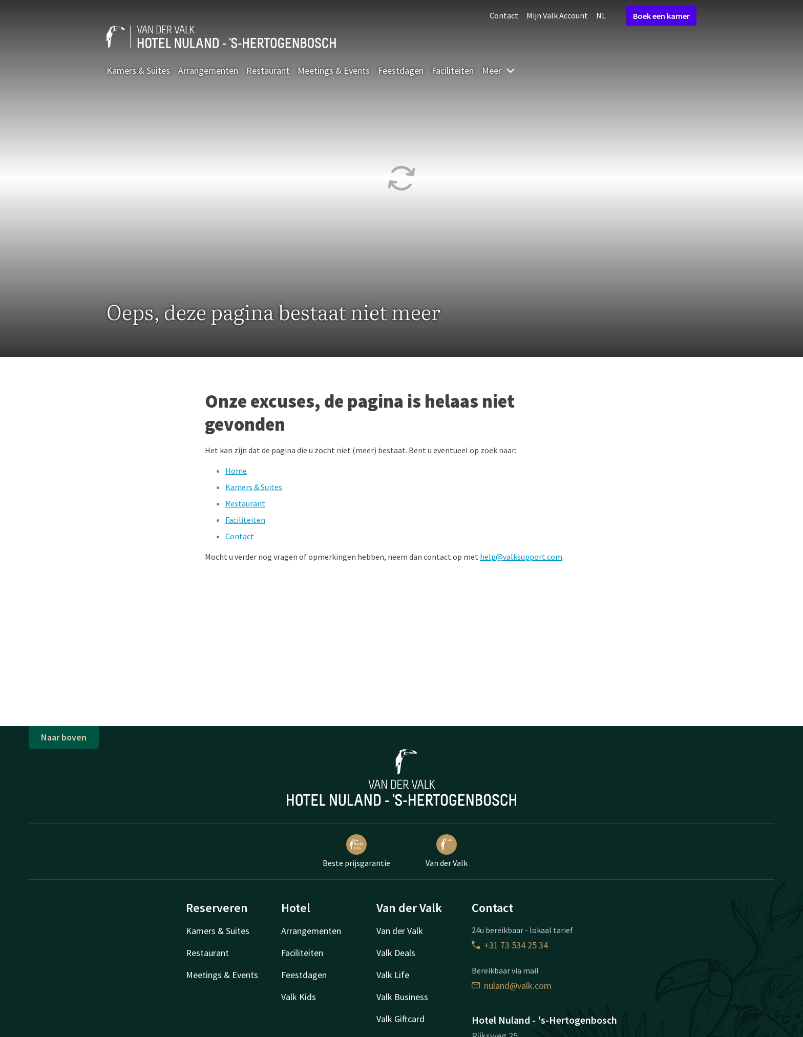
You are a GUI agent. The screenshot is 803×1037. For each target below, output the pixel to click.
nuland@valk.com (512, 985)
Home (236, 470)
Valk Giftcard (400, 1019)
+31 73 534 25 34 (510, 945)
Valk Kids (298, 997)
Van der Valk (447, 851)
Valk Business (402, 997)
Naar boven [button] (64, 737)
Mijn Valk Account (557, 15)
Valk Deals (395, 953)
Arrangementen (208, 70)
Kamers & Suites (138, 70)
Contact (504, 15)
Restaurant (267, 70)
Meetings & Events (334, 70)
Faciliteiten (453, 70)
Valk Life (392, 975)
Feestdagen (401, 70)
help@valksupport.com (521, 557)
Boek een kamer (661, 16)
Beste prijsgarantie (356, 851)
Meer (499, 70)
